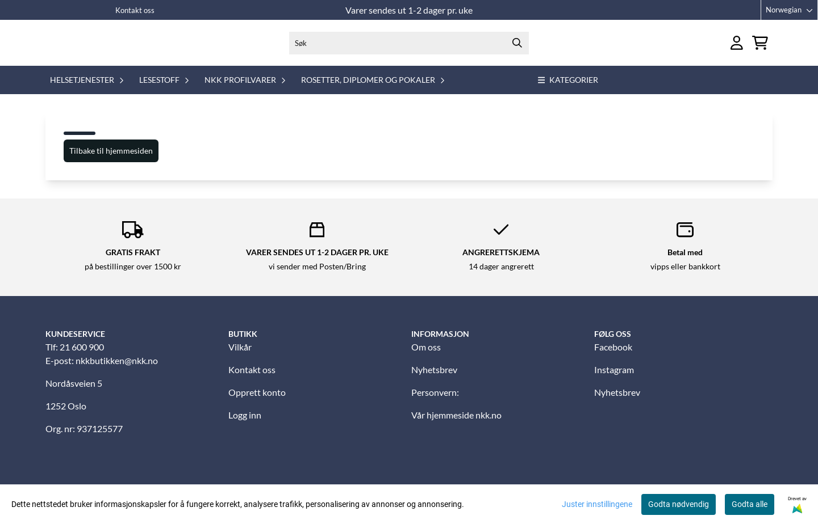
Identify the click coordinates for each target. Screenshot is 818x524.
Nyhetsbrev (434, 380)
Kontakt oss (135, 10)
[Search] (517, 48)
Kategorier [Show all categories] (568, 90)
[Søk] (408, 48)
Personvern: (435, 403)
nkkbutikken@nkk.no (117, 371)
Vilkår (240, 357)
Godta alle (749, 504)
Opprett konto (257, 403)
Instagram (614, 380)
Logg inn (244, 425)
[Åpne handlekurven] (760, 48)
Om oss (426, 357)
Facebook (613, 357)
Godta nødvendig (678, 504)
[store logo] (95, 48)
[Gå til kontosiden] (737, 48)
